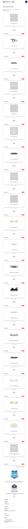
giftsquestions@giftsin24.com (9, 521)
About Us (6, 502)
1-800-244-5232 (6, 522)
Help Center (6, 508)
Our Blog (6, 501)
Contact (5, 509)
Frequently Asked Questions (9, 510)
